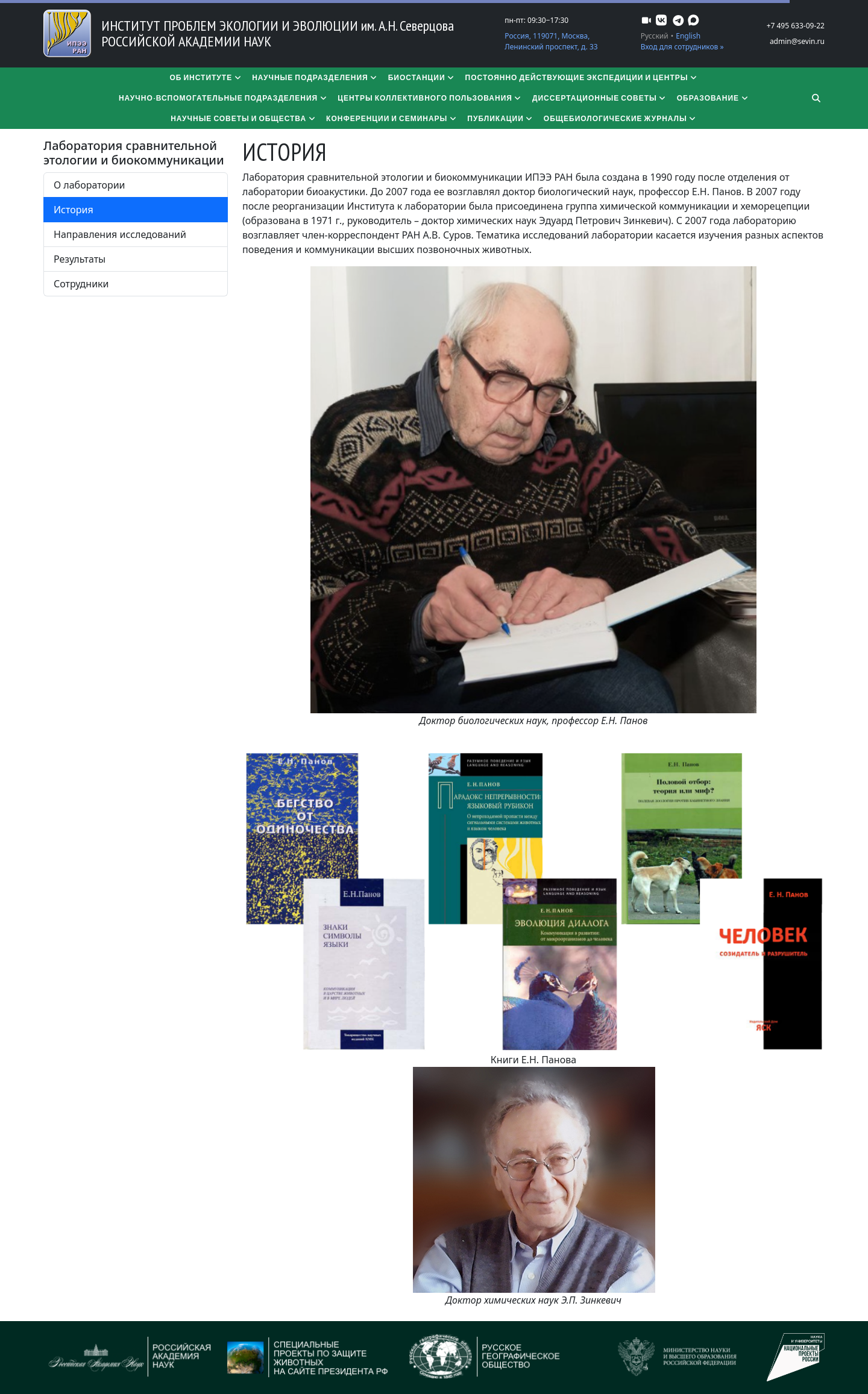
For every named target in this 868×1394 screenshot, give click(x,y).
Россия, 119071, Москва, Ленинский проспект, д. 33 (551, 41)
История (73, 209)
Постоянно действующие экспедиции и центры (582, 77)
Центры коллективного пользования (430, 97)
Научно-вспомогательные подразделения (223, 97)
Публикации (500, 118)
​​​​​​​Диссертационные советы (599, 97)
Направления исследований (120, 234)
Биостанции (422, 77)
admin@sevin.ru (797, 41)
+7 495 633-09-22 (796, 25)
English (688, 36)
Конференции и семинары (392, 118)
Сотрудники (81, 283)
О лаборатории (89, 185)
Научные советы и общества (243, 118)
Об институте (205, 77)
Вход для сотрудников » (682, 47)
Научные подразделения (315, 77)
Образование (713, 97)
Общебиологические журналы (620, 118)
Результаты (79, 259)
